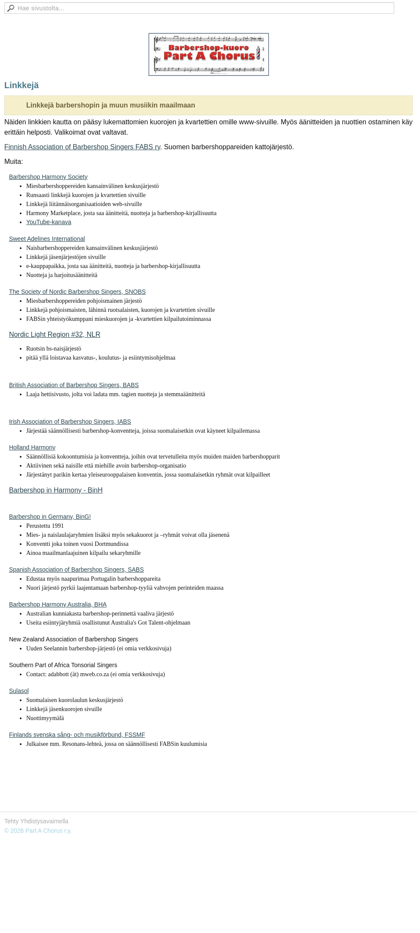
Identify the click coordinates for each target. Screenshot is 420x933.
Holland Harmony (32, 447)
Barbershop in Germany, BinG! (50, 516)
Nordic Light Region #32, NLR (55, 334)
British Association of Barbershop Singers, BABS (74, 385)
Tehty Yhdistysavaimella (36, 821)
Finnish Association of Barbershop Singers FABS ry (82, 147)
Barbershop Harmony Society (48, 176)
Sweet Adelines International (47, 238)
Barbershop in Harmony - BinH (56, 490)
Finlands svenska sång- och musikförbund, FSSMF (77, 734)
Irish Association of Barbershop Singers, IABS (70, 421)
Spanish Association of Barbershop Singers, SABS (76, 569)
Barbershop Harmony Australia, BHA (58, 604)
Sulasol (19, 690)
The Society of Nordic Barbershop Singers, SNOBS (77, 291)
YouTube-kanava (48, 222)
